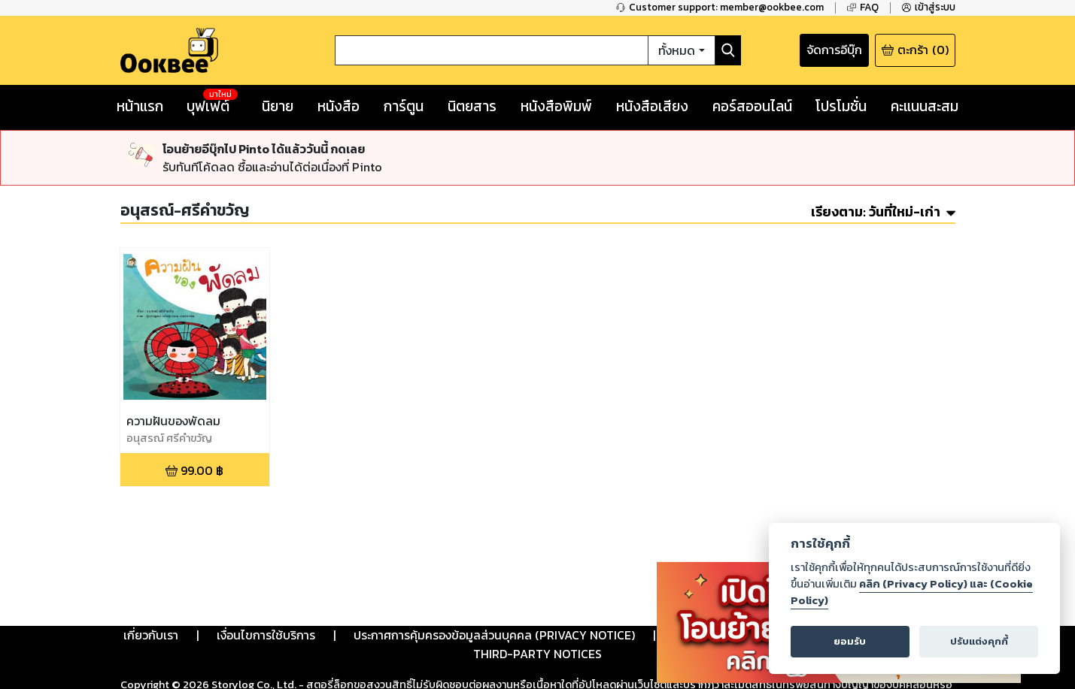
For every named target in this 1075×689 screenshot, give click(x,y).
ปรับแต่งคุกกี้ (979, 641)
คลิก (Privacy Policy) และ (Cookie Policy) (912, 592)
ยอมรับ (850, 641)
